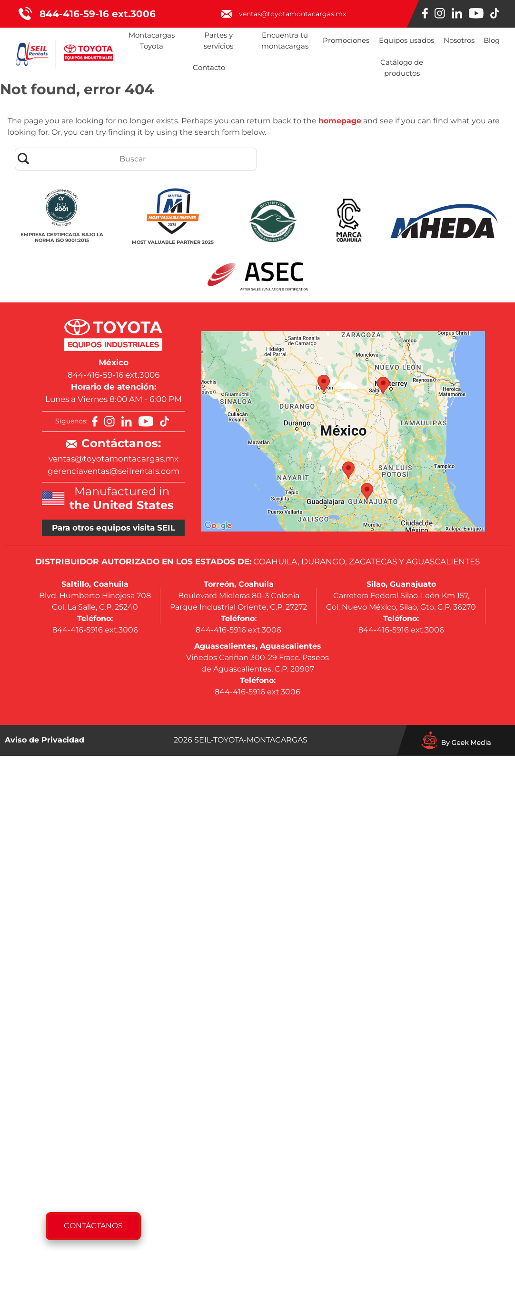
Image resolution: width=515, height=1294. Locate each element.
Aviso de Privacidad (44, 739)
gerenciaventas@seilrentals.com (113, 471)
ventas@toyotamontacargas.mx (113, 458)
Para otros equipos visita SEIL (113, 527)
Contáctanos (93, 1225)
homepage (339, 120)
